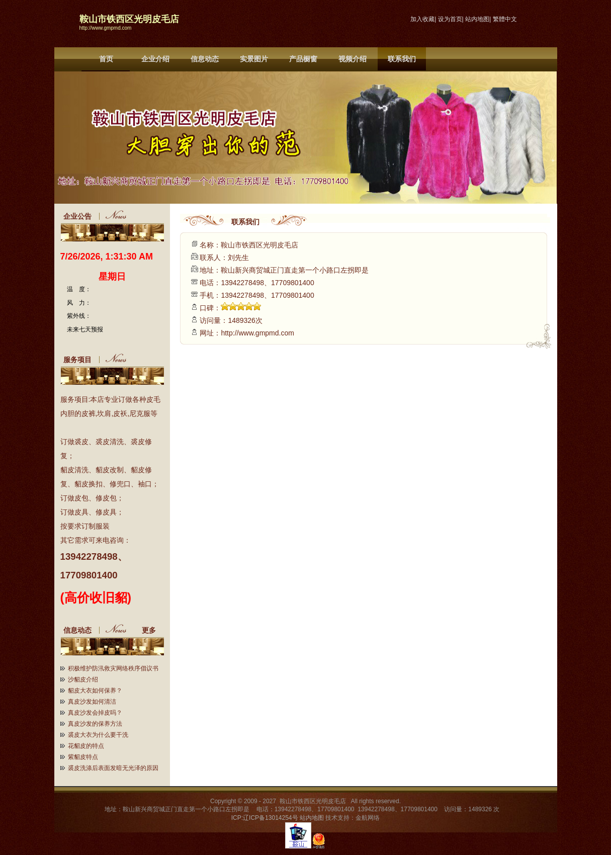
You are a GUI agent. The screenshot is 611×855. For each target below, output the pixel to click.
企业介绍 (155, 59)
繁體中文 (505, 19)
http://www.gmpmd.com (105, 28)
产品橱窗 (303, 59)
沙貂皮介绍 (83, 679)
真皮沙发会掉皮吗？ (95, 712)
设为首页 (450, 19)
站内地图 (477, 19)
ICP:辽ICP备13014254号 (264, 817)
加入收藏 (422, 19)
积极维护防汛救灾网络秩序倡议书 (113, 668)
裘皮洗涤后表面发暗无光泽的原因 (113, 768)
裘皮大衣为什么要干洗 (98, 734)
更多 (153, 630)
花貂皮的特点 (86, 745)
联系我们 (402, 59)
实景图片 (254, 59)
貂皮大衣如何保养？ (95, 690)
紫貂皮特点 (83, 756)
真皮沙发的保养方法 (95, 723)
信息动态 (205, 59)
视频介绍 (352, 59)
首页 (106, 59)
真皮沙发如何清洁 (92, 701)
